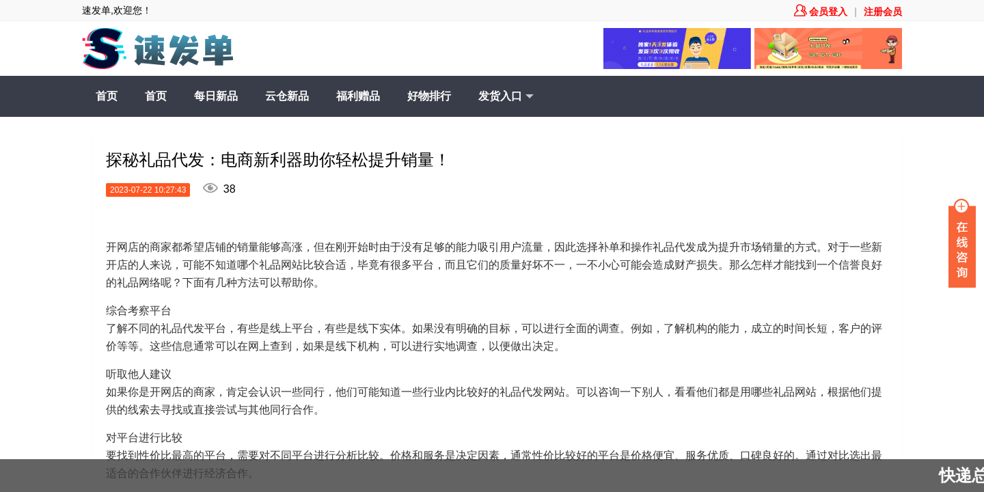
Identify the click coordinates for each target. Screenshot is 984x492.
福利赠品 (358, 96)
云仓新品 (287, 96)
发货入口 (506, 96)
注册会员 (883, 11)
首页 (107, 96)
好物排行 (429, 96)
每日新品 (216, 96)
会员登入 (820, 11)
